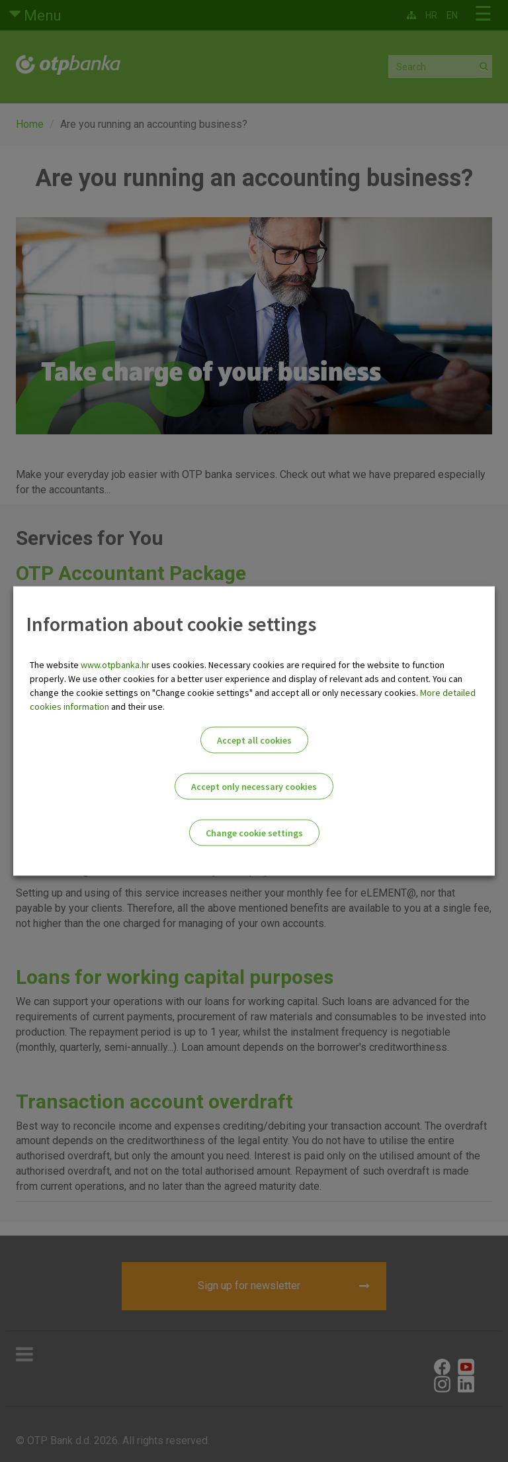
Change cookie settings (254, 833)
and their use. (137, 706)
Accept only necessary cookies (254, 787)
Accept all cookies (254, 740)
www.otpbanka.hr (115, 665)
